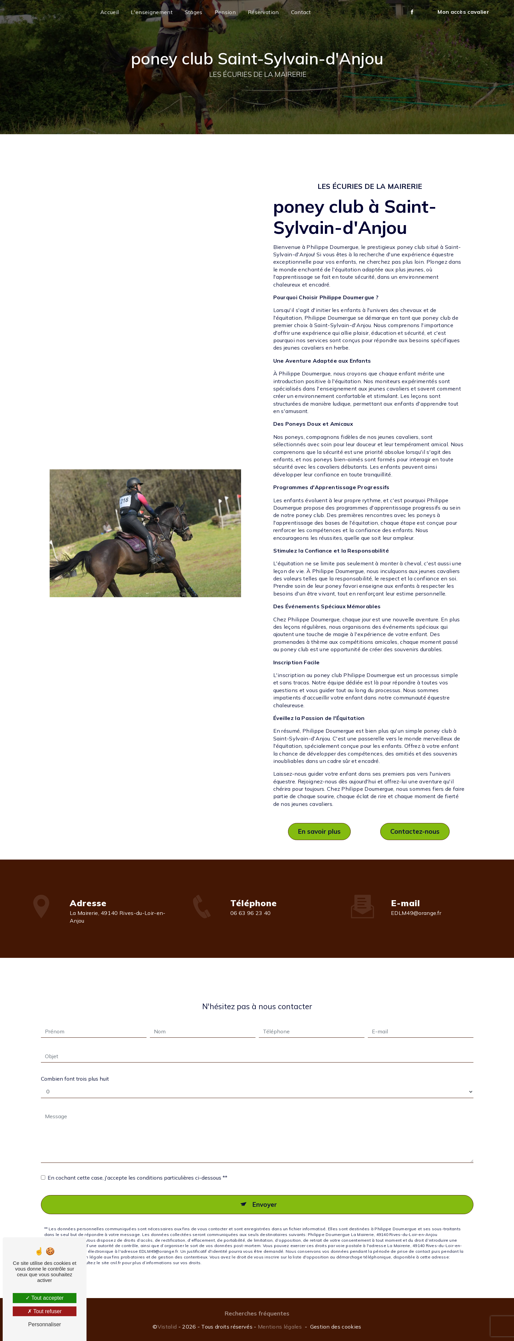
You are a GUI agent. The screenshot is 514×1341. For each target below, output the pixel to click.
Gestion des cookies (335, 1326)
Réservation (263, 12)
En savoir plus (319, 831)
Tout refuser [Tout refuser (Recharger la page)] (44, 1311)
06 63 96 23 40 (250, 924)
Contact (301, 12)
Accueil (109, 12)
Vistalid (167, 1326)
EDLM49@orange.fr (416, 901)
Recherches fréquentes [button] (257, 1313)
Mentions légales (280, 1326)
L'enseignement (151, 12)
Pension (225, 12)
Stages (194, 12)
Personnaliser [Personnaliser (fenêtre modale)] (44, 1324)
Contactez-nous (415, 831)
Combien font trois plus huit (75, 1067)
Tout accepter (44, 1298)
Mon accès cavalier (463, 11)
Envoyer (264, 1193)
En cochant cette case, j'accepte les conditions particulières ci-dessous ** (137, 1166)
